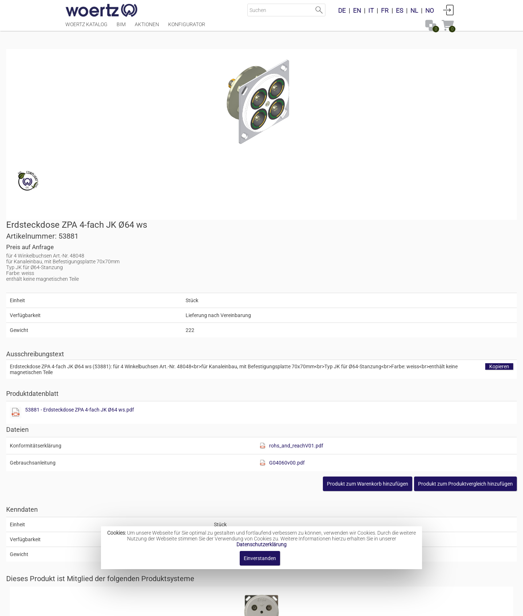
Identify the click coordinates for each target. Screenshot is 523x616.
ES (399, 10)
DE (342, 10)
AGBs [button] (258, 606)
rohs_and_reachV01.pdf (399, 290)
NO (429, 10)
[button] (406, 328)
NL (414, 10)
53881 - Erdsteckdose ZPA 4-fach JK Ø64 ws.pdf (338, 254)
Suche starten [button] (319, 10)
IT (371, 10)
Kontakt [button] (233, 606)
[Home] (101, 11)
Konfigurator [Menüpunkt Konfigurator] (186, 28)
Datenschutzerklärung (261, 544)
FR (385, 10)
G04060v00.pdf (390, 307)
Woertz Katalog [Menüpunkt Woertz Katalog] (86, 28)
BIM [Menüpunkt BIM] (121, 28)
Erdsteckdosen (251, 454)
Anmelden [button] (448, 9)
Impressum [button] (200, 606)
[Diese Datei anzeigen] (274, 257)
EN (357, 10)
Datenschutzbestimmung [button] (305, 606)
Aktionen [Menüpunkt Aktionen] (147, 28)
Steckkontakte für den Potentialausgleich (281, 512)
